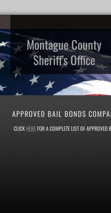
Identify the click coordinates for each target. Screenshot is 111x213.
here (31, 128)
